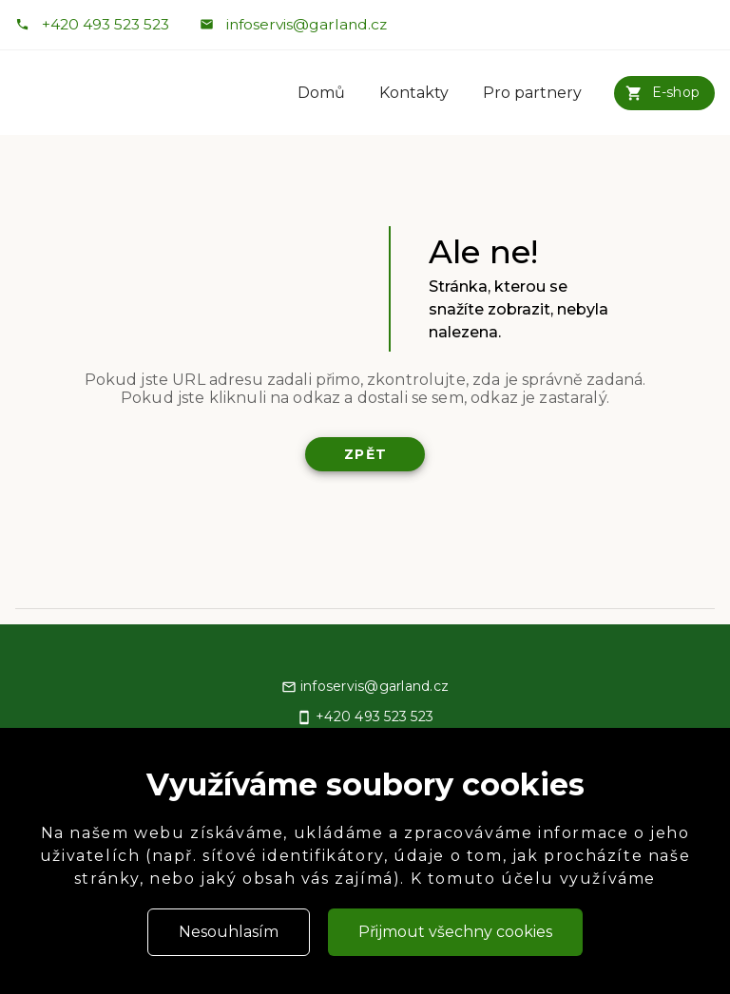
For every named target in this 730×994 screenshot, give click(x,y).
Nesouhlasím (229, 932)
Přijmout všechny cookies (455, 932)
